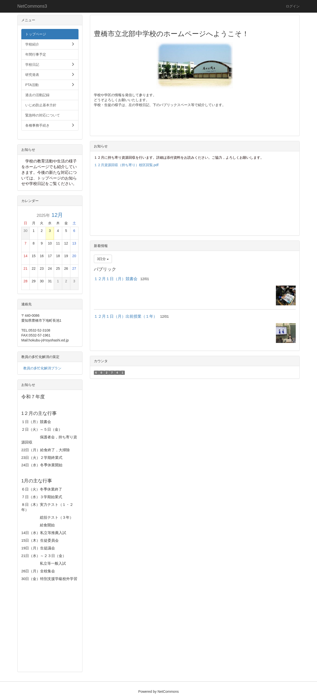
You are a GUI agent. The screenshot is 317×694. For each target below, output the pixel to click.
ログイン (293, 6)
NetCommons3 (32, 6)
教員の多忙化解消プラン (42, 368)
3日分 (103, 259)
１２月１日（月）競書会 (115, 279)
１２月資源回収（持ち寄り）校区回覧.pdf (126, 165)
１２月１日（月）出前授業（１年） (125, 316)
